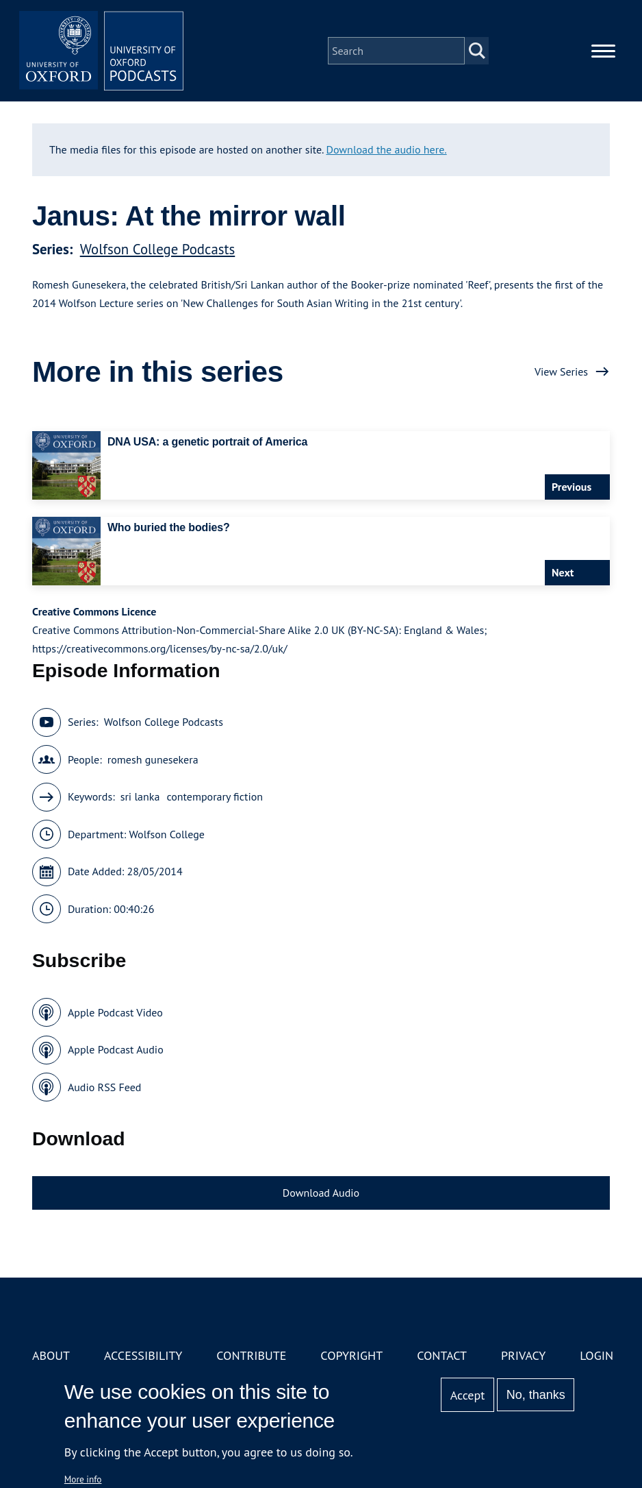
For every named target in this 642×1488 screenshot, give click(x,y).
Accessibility (143, 1355)
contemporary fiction (214, 796)
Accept (467, 1395)
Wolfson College (167, 834)
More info (83, 1479)
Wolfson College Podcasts (157, 249)
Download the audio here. (386, 149)
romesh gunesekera (152, 759)
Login (596, 1355)
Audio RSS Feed (104, 1087)
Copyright (351, 1355)
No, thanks (535, 1395)
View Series (561, 371)
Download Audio (321, 1192)
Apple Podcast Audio (116, 1049)
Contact (442, 1355)
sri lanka (140, 796)
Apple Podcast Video (115, 1012)
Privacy (523, 1355)
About (51, 1355)
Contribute (251, 1355)
